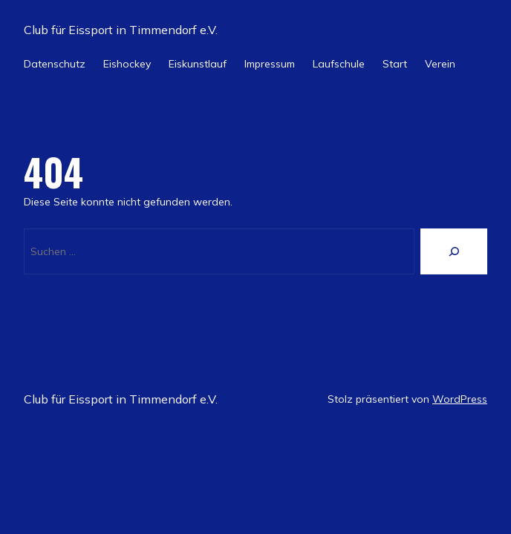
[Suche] (453, 251)
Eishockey (127, 63)
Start (395, 63)
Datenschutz (54, 63)
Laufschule (339, 63)
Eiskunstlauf (198, 63)
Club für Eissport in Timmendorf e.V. (121, 29)
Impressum (269, 63)
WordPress (459, 399)
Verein (440, 63)
